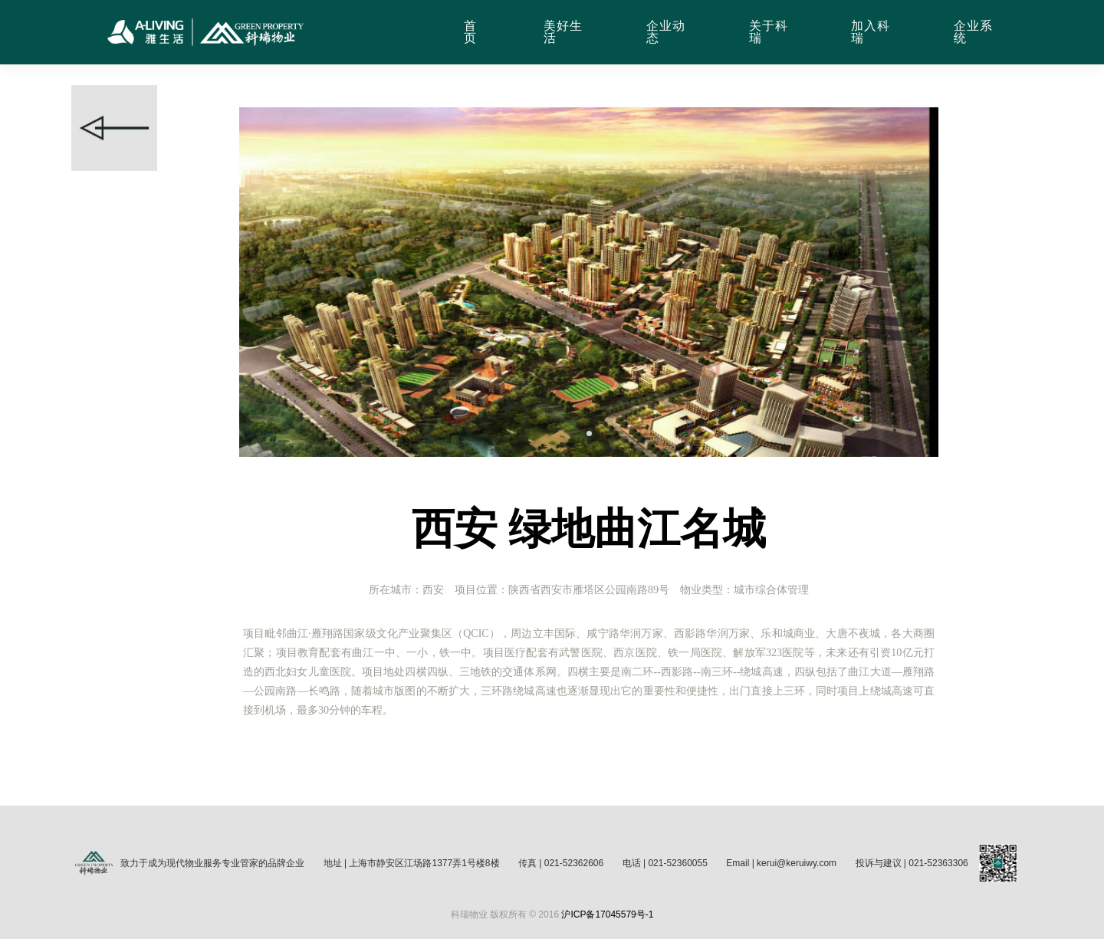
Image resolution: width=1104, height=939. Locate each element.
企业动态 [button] (665, 32)
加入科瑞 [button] (870, 32)
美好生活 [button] (563, 32)
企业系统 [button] (973, 32)
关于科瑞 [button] (768, 32)
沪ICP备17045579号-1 (607, 914)
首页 (470, 32)
